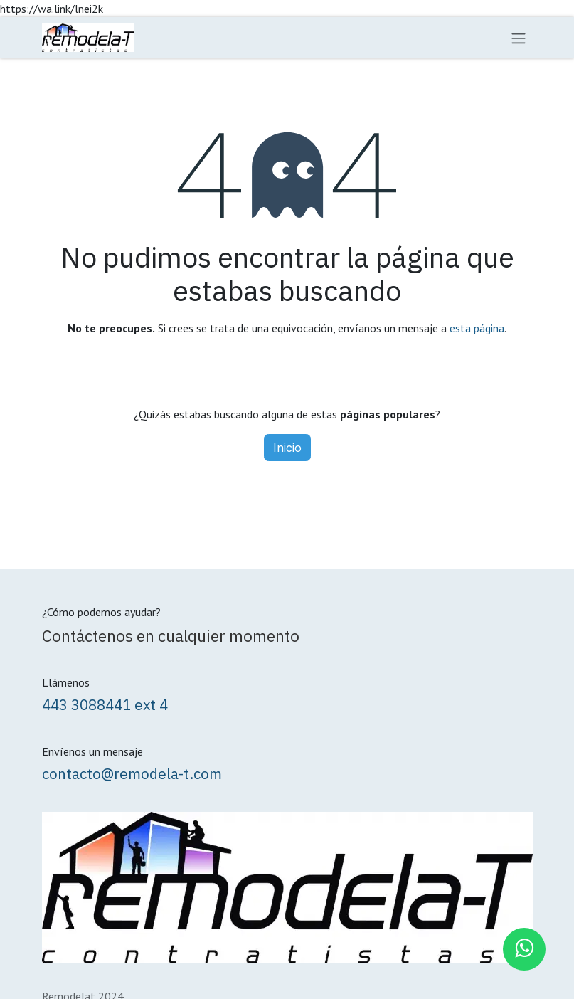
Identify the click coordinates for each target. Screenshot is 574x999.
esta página (477, 328)
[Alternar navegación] (518, 38)
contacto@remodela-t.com (132, 773)
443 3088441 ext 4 (105, 704)
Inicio (287, 447)
